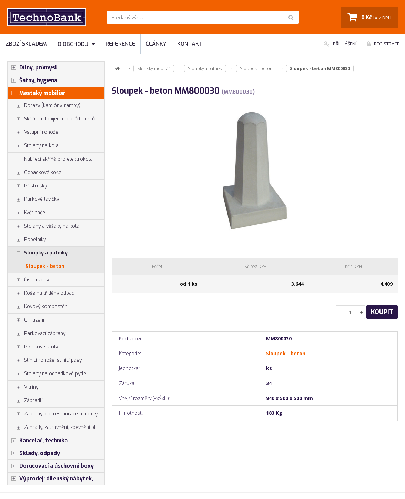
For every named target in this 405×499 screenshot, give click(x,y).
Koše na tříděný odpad (41, 293)
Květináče (26, 212)
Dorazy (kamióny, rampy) (44, 105)
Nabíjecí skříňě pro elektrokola (58, 159)
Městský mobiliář (36, 93)
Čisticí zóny (28, 279)
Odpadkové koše (34, 172)
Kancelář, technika (38, 440)
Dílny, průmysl (32, 68)
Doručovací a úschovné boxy (51, 466)
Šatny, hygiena (32, 80)
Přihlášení (340, 44)
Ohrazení (26, 320)
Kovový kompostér (37, 306)
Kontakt (190, 43)
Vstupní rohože (33, 132)
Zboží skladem (26, 43)
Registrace (383, 44)
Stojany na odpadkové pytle (47, 373)
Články (156, 43)
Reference (120, 43)
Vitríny (23, 387)
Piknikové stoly (33, 347)
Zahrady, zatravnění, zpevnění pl (51, 427)
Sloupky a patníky (38, 253)
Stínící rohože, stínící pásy (45, 360)
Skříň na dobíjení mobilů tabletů (51, 119)
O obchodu (76, 44)
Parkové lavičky (33, 199)
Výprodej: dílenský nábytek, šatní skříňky (56, 479)
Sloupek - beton (45, 266)
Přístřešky (27, 186)
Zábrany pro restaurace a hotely (53, 414)
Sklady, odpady (34, 453)
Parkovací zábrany (36, 333)
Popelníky (27, 239)
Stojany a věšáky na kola (43, 226)
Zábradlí (25, 400)
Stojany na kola (33, 145)
